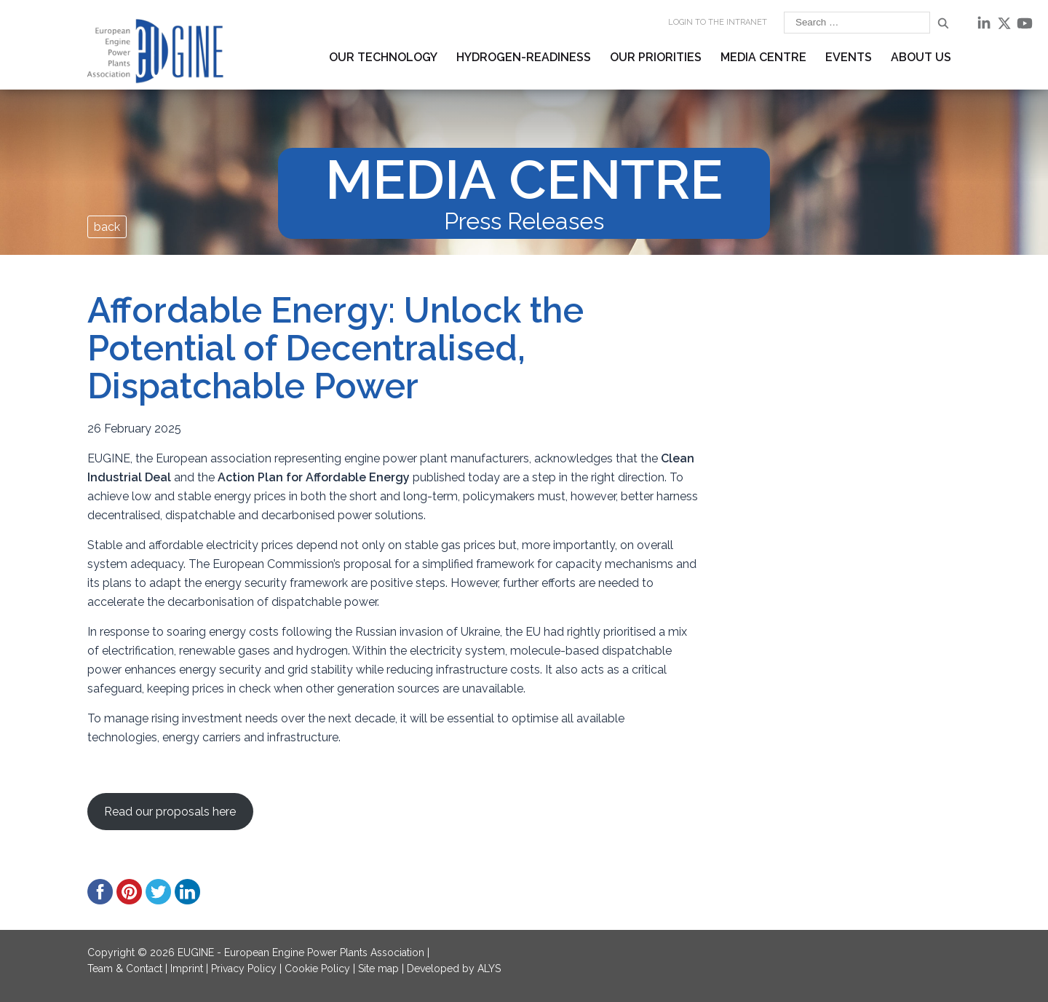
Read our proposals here (170, 811)
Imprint (186, 968)
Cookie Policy (317, 968)
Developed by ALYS (454, 968)
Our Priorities (656, 57)
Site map (378, 968)
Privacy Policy (244, 968)
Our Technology (383, 57)
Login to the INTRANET (717, 22)
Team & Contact (124, 968)
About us (921, 57)
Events (848, 57)
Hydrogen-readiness (523, 57)
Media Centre (763, 57)
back (107, 227)
